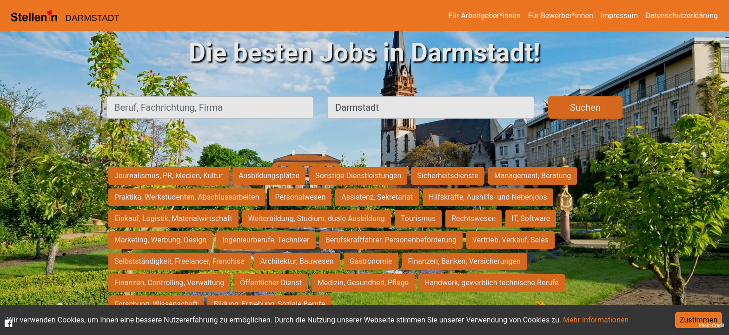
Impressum (619, 15)
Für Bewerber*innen (560, 15)
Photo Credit (711, 325)
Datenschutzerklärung (681, 15)
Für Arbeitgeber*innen (484, 15)
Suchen (585, 107)
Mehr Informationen (596, 319)
